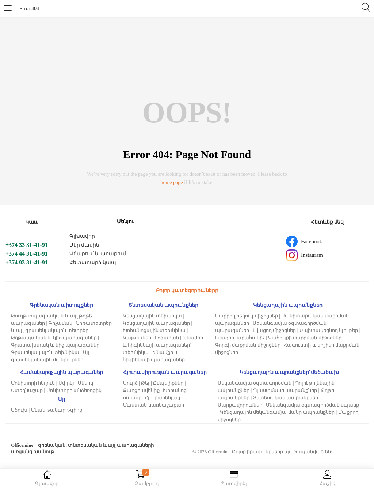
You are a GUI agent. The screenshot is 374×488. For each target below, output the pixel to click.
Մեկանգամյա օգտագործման (254, 383)
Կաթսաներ (137, 337)
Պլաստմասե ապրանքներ (285, 390)
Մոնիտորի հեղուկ (33, 383)
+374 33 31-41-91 (26, 245)
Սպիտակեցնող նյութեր (328, 330)
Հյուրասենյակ (162, 397)
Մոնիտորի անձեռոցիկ (74, 390)
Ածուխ (19, 410)
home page (171, 182)
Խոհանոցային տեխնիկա (154, 330)
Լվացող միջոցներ (274, 330)
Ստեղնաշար (27, 390)
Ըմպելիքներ (168, 383)
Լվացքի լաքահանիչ (239, 337)
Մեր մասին (84, 245)
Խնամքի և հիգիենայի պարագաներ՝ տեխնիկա (163, 345)
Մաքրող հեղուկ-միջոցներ (246, 316)
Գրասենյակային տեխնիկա (45, 352)
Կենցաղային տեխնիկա (152, 316)
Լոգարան (167, 337)
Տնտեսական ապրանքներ (285, 397)
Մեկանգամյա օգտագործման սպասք (312, 405)
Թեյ (145, 383)
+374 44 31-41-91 (26, 254)
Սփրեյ (66, 383)
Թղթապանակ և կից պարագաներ (54, 337)
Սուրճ (130, 383)
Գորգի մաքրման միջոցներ (247, 345)
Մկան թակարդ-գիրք (57, 410)
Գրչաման (60, 323)
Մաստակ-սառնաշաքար (153, 405)
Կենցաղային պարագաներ (156, 323)
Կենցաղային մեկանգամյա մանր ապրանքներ (277, 412)
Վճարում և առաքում (97, 253)
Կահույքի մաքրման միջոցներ (304, 337)
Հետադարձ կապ (93, 262)
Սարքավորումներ (240, 405)
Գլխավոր (82, 236)
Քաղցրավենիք (141, 390)
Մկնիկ (85, 383)
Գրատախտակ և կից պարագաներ (55, 345)
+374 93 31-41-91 (26, 262)
